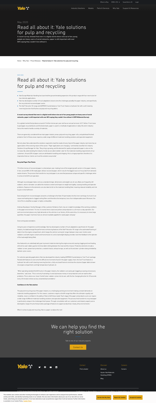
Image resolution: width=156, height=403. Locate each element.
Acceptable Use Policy (108, 391)
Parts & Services (103, 8)
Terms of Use (122, 391)
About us (103, 369)
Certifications (80, 391)
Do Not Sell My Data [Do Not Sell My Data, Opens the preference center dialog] (104, 398)
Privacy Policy (92, 391)
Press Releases (36, 61)
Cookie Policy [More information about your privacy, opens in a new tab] (27, 402)
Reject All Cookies (119, 398)
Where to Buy (104, 2)
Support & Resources (131, 8)
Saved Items (127, 2)
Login (137, 2)
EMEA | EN (115, 2)
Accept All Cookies (135, 398)
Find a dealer (84, 369)
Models (91, 8)
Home (19, 61)
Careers (124, 369)
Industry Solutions (78, 8)
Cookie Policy (134, 391)
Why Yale (116, 8)
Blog (102, 378)
